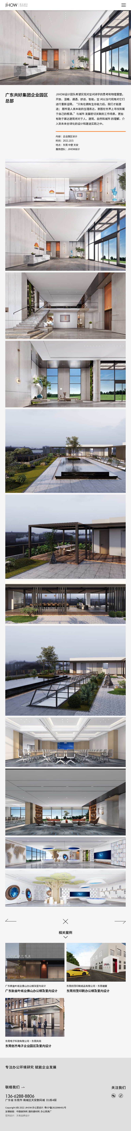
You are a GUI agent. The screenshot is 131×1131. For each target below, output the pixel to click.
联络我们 (15, 1095)
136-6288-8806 (19, 1103)
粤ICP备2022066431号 (55, 1115)
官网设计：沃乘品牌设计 (17, 1123)
